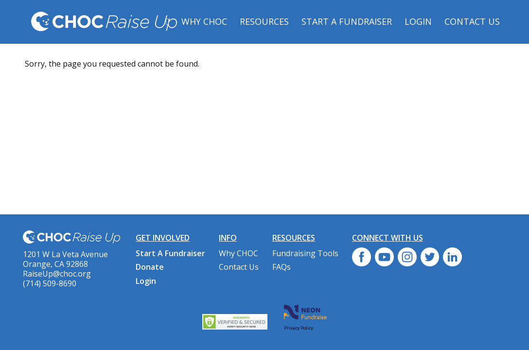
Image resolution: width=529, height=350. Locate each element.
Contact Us (472, 21)
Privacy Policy (298, 328)
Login (418, 21)
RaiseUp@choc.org (57, 273)
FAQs (281, 267)
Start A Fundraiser (346, 21)
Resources (264, 21)
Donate (150, 267)
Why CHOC (204, 21)
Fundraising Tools (305, 253)
